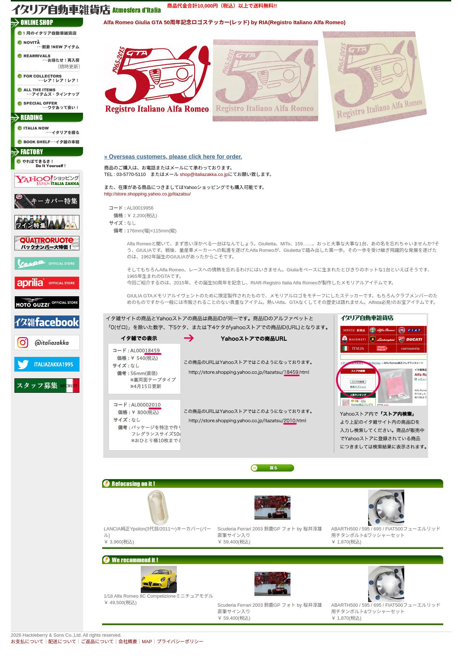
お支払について (27, 641)
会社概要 (127, 641)
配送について (62, 641)
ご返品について (97, 641)
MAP (147, 641)
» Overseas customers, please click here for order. (173, 157)
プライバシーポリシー (180, 641)
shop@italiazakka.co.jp (204, 174)
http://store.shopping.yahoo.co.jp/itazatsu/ (147, 194)
